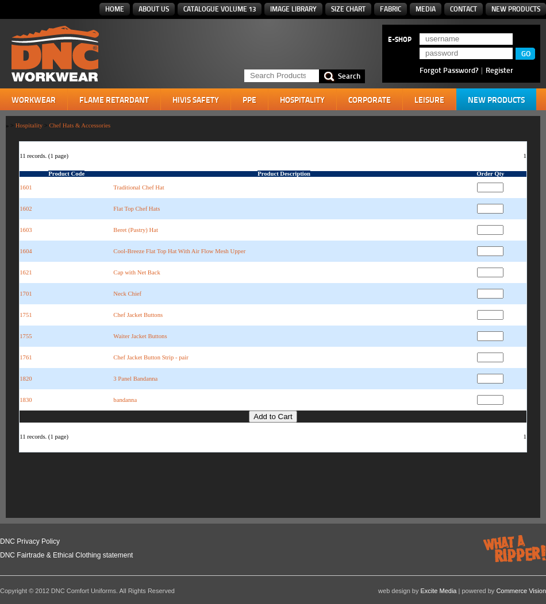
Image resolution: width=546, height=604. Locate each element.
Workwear (33, 100)
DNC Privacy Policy (30, 541)
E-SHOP (400, 39)
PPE (249, 100)
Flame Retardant (114, 100)
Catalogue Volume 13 (219, 9)
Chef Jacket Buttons (138, 315)
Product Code (66, 174)
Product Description (283, 174)
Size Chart (348, 9)
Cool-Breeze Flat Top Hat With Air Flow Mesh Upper (179, 251)
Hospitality (302, 100)
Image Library (293, 9)
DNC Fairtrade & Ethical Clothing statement (66, 555)
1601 (26, 187)
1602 (26, 209)
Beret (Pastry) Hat (135, 230)
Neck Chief (127, 294)
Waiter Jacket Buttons (140, 336)
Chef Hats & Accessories (79, 125)
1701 (26, 294)
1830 (26, 400)
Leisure (429, 100)
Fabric (390, 9)
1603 (26, 230)
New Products (515, 9)
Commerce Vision (521, 590)
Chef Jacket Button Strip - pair (151, 357)
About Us (154, 9)
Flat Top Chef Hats (136, 209)
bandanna (125, 400)
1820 (26, 378)
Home (114, 9)
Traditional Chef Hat (138, 187)
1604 (26, 251)
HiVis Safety (195, 100)
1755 (26, 336)
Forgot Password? (449, 70)
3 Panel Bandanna (135, 378)
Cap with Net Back (136, 272)
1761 (26, 357)
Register (499, 70)
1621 (26, 272)
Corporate (369, 100)
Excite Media (439, 590)
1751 (26, 315)
